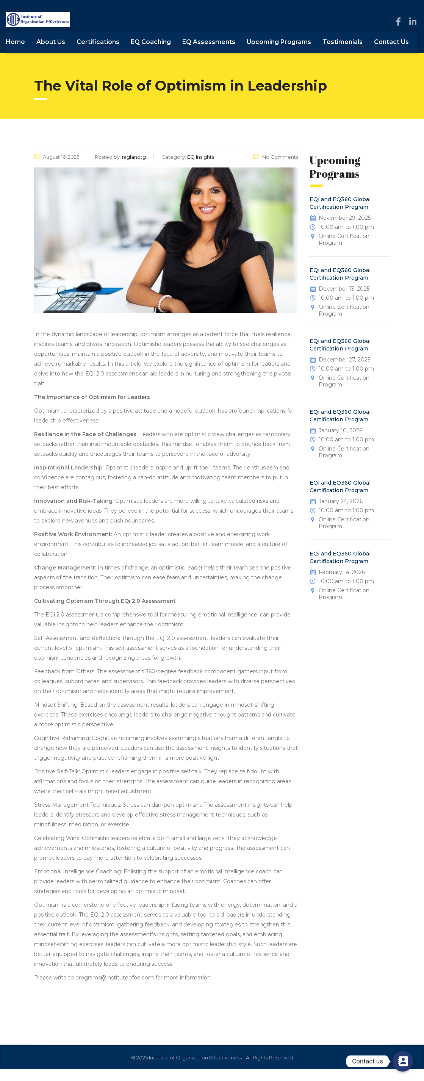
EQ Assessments (208, 53)
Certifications (98, 53)
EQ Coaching (151, 53)
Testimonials (342, 53)
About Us (50, 53)
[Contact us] (403, 1061)
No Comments (275, 169)
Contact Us (391, 53)
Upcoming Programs (279, 53)
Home (15, 53)
